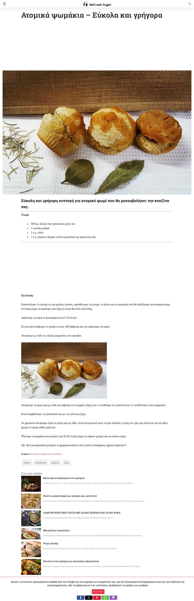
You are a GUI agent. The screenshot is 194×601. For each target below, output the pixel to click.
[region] (97, 45)
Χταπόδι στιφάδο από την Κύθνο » (47, 448)
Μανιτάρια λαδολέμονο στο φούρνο (61, 472)
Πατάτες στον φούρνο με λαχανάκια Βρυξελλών (67, 555)
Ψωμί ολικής (49, 537)
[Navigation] (3, 4)
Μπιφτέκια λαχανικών (54, 524)
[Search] (189, 4)
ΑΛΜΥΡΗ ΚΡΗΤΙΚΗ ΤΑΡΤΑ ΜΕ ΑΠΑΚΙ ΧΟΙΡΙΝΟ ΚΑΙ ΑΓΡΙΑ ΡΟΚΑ (81, 506)
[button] (80, 598)
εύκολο (26, 457)
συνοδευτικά (38, 457)
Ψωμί (62, 457)
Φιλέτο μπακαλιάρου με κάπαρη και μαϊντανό (66, 490)
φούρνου (51, 457)
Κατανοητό (98, 592)
